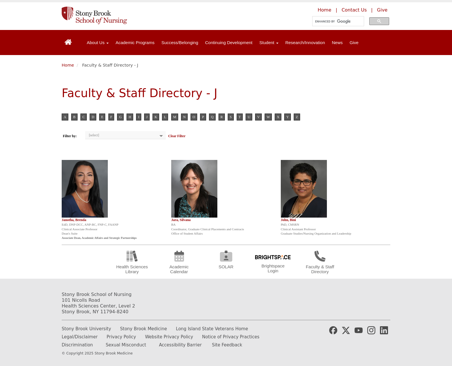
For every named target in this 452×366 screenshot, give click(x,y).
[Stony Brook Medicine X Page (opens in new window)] (346, 330)
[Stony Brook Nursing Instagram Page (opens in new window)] (371, 330)
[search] (336, 21)
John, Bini (288, 220)
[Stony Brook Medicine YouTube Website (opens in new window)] (358, 330)
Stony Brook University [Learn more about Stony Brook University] (86, 328)
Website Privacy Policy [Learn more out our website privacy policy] (169, 336)
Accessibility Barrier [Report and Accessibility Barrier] (180, 345)
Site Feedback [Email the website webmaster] (227, 345)
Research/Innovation (305, 42)
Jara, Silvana (181, 220)
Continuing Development (229, 42)
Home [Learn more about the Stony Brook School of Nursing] (324, 10)
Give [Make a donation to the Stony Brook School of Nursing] (382, 10)
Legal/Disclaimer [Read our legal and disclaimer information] (80, 336)
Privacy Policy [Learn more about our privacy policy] (121, 336)
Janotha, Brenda (74, 220)
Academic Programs (135, 42)
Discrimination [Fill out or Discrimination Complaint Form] (77, 345)
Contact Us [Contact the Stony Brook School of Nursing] (354, 10)
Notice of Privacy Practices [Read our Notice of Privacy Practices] (230, 336)
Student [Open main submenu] (268, 42)
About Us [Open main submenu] (98, 42)
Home (68, 65)
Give (354, 42)
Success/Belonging (179, 42)
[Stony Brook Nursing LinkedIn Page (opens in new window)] (384, 330)
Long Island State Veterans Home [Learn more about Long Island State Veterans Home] (212, 328)
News (337, 42)
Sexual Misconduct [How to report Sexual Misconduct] (126, 345)
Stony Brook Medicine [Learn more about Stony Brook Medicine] (143, 328)
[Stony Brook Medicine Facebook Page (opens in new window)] (333, 330)
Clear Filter (176, 136)
